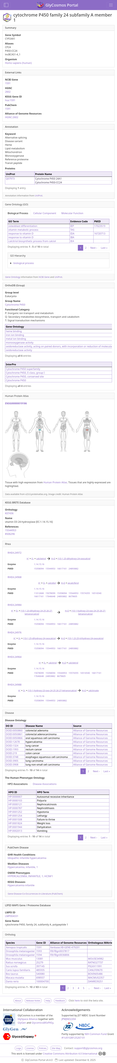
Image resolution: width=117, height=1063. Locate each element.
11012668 (39, 593)
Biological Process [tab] (18, 213)
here (77, 1000)
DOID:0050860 (14, 730)
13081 (39, 958)
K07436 (9, 513)
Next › (93, 247)
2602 (8, 91)
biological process (23, 263)
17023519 (99, 226)
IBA (72, 237)
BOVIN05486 (95, 974)
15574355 (85, 593)
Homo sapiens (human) (18, 63)
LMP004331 (11, 916)
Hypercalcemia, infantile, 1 (23, 867)
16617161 (62, 568)
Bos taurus (12, 974)
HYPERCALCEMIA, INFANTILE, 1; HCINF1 (30, 876)
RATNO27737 (95, 962)
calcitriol (52, 662)
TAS (72, 229)
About (18, 1000)
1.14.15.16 (39, 564)
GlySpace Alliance (28, 1019)
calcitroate (93, 690)
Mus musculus (14, 958)
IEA (72, 241)
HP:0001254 (15, 815)
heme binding (14, 331)
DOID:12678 (13, 741)
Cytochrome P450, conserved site (25, 376)
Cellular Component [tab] (44, 213)
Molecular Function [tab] (72, 213)
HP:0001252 (15, 812)
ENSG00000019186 (16, 403)
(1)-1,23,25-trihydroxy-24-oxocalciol (85, 638)
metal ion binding (16, 338)
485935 (40, 970)
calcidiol (52, 583)
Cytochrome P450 (15, 304)
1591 (8, 83)
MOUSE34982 (96, 958)
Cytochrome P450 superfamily (23, 369)
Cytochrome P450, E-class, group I (25, 372)
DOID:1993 (12, 749)
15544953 (10, 530)
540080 (40, 974)
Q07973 (10, 178)
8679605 (73, 596)
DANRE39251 (95, 981)
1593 (39, 951)
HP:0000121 (15, 804)
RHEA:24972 (14, 552)
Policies (42, 1048)
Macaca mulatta (15, 977)
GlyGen (22, 1022)
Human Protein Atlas (55, 482)
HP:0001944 (15, 827)
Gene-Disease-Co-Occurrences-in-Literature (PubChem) (35, 893)
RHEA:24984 (14, 605)
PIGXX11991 (95, 966)
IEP (72, 226)
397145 (40, 966)
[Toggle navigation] (111, 5)
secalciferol (73, 583)
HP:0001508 (15, 819)
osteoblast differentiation (22, 226)
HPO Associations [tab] (18, 784)
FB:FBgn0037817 (59, 951)
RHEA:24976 (14, 632)
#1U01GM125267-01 (73, 1037)
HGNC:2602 (11, 117)
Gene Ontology (12, 277)
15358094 (39, 568)
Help (48, 1000)
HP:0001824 (15, 823)
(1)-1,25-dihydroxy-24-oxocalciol (74, 558)
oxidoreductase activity (19, 350)
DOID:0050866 (14, 738)
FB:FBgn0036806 (59, 955)
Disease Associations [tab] (44, 784)
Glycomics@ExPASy (42, 1022)
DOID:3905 (12, 760)
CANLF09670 (95, 970)
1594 (39, 955)
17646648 (50, 596)
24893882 (73, 568)
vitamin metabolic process (23, 229)
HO (53, 558)
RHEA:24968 (14, 577)
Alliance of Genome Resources (90, 730)
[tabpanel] (58, 242)
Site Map (56, 1048)
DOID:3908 (12, 764)
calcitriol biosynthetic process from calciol (32, 241)
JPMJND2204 (69, 1019)
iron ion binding (15, 335)
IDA (72, 233)
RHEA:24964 (14, 657)
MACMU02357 (96, 977)
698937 (40, 977)
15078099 (50, 593)
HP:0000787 (15, 808)
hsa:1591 (10, 100)
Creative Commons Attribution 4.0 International (74, 1053)
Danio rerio (12, 981)
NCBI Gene (44, 277)
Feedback (60, 1000)
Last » (104, 247)
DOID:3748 (12, 757)
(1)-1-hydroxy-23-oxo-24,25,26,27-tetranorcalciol (52, 690)
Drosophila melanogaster (20, 951)
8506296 (10, 534)
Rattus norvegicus (16, 962)
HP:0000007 (15, 796)
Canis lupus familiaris (18, 970)
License (30, 1048)
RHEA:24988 (14, 684)
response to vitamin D (21, 233)
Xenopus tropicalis (16, 947)
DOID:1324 (12, 745)
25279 (39, 962)
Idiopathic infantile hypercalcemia (27, 858)
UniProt (38, 195)
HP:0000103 (15, 800)
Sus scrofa (11, 966)
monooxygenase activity (20, 342)
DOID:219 (11, 753)
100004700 (42, 981)
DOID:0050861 (14, 734)
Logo (18, 1048)
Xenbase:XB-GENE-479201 (65, 947)
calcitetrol (41, 558)
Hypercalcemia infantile (21, 885)
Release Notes (33, 1000)
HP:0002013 (15, 831)
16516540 (96, 593)
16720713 (99, 233)
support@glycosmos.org (88, 1048)
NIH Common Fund (96, 1034)
